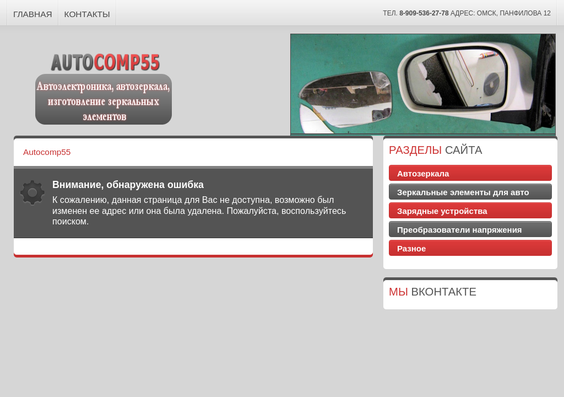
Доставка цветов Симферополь (470, 259)
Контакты (87, 14)
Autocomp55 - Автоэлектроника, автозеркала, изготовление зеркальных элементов (104, 87)
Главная (32, 14)
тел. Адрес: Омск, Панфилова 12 (467, 13)
